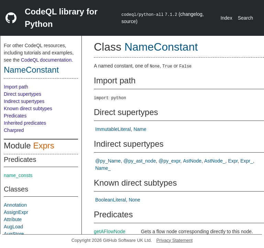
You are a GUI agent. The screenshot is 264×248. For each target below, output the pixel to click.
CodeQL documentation (46, 60)
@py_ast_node (139, 161)
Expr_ (246, 161)
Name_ (103, 168)
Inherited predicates (25, 123)
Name (139, 129)
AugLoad (13, 226)
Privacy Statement (174, 240)
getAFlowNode (109, 231)
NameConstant (31, 69)
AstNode (192, 161)
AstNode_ (214, 161)
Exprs (43, 145)
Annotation (15, 205)
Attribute (13, 219)
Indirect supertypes (24, 101)
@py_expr (169, 161)
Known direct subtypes (28, 108)
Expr (233, 161)
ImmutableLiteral (113, 129)
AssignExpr (16, 212)
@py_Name (108, 161)
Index (226, 18)
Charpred (14, 130)
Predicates (15, 115)
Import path (16, 87)
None (134, 200)
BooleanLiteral (110, 200)
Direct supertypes (22, 94)
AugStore (14, 234)
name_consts (18, 175)
